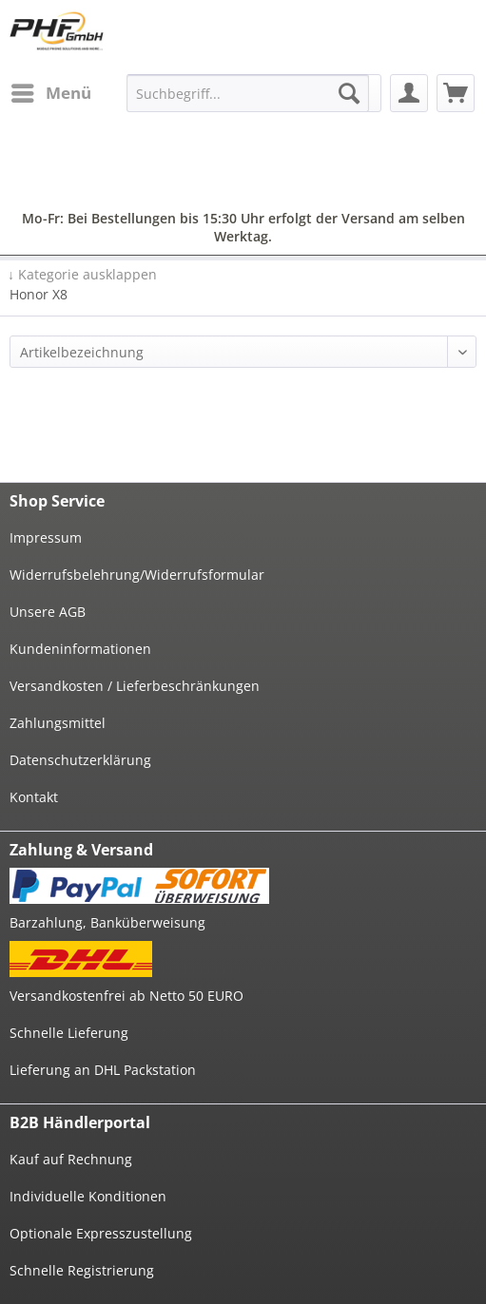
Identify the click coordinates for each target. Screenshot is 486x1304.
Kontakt (34, 797)
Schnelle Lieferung (69, 1033)
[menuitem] (50, 93)
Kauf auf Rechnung (71, 1159)
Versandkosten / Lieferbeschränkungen (135, 686)
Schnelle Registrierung (82, 1270)
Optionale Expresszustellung (101, 1233)
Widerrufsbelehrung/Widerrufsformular (137, 575)
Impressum (46, 537)
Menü (51, 91)
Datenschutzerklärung (80, 760)
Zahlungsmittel (58, 723)
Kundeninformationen (80, 649)
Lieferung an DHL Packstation (103, 1070)
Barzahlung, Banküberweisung (107, 922)
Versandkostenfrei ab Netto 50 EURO (126, 996)
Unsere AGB (48, 612)
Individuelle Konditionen (88, 1196)
